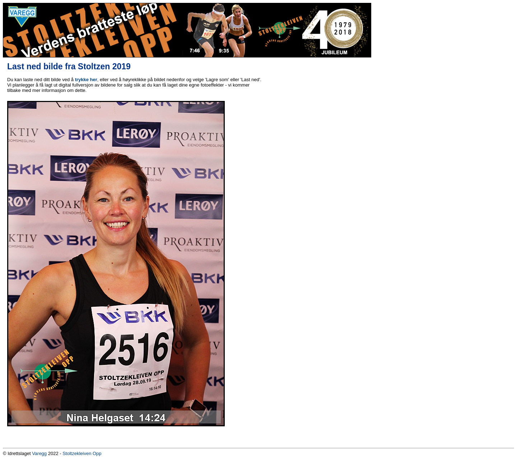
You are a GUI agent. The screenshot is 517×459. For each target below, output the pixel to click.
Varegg (39, 453)
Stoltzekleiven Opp (81, 453)
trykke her (86, 79)
